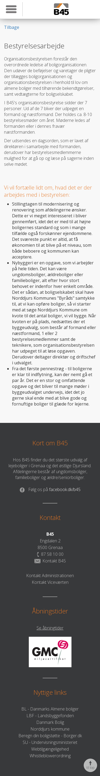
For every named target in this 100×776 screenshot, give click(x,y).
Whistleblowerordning (50, 756)
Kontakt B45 (50, 561)
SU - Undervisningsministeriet (50, 742)
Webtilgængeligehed (50, 749)
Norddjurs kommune (50, 729)
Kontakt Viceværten (50, 582)
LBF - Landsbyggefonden (50, 716)
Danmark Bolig (50, 722)
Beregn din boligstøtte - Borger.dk (50, 736)
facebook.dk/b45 (50, 489)
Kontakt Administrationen (50, 575)
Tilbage (11, 27)
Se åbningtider (50, 628)
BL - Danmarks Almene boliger (50, 709)
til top (90, 765)
